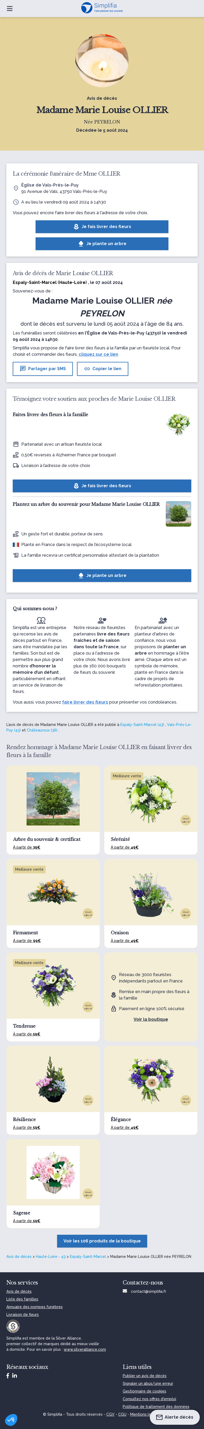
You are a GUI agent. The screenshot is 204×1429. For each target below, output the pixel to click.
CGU (122, 1414)
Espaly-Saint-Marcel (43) (142, 724)
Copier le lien (102, 369)
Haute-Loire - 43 (51, 1256)
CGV (110, 1414)
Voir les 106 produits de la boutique (102, 1241)
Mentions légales (145, 1414)
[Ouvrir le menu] (9, 8)
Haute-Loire (72, 282)
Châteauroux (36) (42, 730)
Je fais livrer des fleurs (102, 227)
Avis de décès (19, 1256)
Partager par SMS (43, 369)
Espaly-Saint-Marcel (88, 1256)
